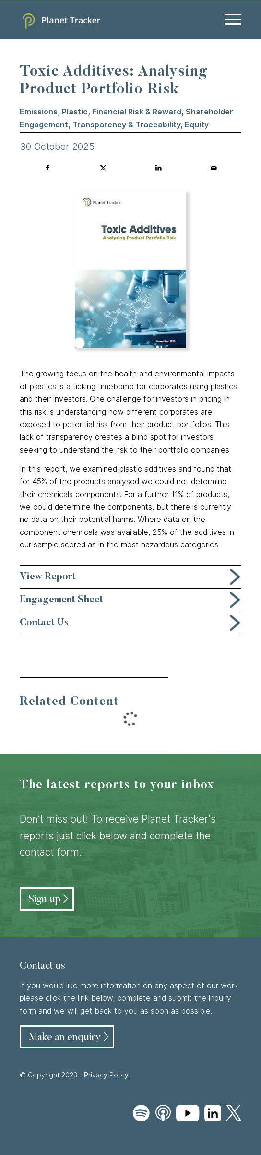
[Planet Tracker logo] (108, 19)
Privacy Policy (106, 1075)
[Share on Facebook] (47, 167)
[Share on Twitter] (103, 167)
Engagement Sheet (61, 600)
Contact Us (44, 623)
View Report (48, 577)
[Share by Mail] (213, 167)
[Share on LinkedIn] (158, 167)
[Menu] (228, 19)
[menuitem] (228, 19)
